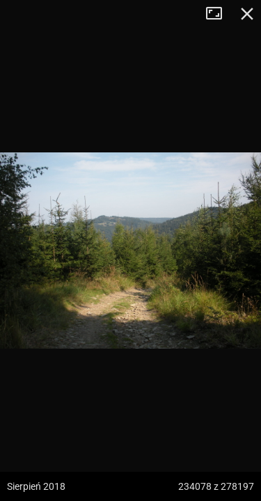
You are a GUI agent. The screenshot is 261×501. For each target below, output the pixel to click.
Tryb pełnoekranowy (219, 14)
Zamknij (247, 14)
